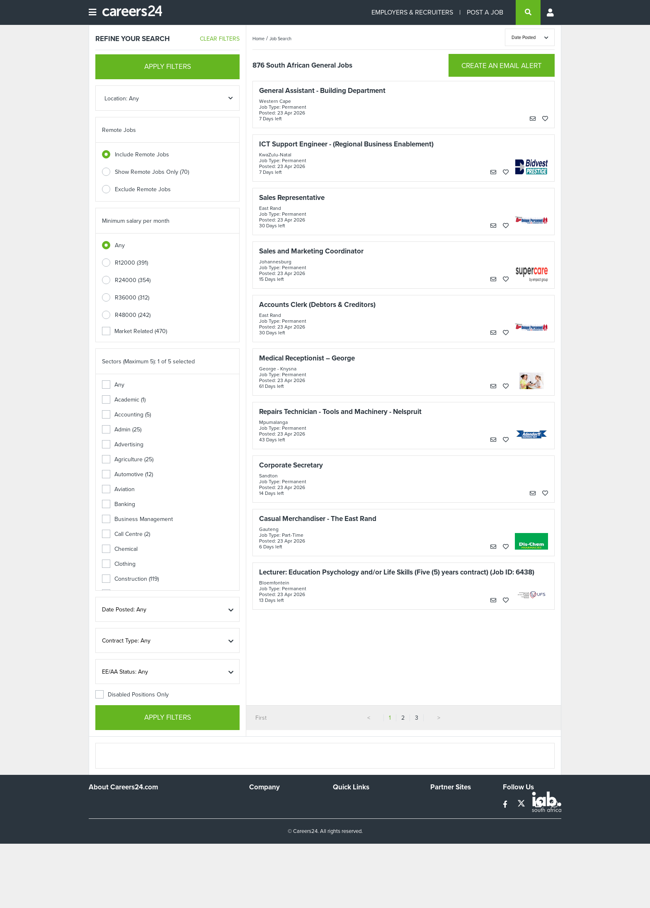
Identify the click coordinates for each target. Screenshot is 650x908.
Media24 (441, 837)
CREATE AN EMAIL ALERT (501, 66)
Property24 (444, 825)
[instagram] (554, 804)
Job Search (280, 38)
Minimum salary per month (136, 221)
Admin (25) (121, 429)
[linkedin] (539, 804)
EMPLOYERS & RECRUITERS (412, 12)
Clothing (119, 564)
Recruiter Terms (353, 848)
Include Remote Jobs (142, 154)
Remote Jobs (119, 130)
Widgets (343, 837)
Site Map (344, 814)
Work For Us (265, 803)
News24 (440, 814)
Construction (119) (130, 578)
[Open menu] (92, 12)
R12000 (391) (131, 262)
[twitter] (522, 804)
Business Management (137, 519)
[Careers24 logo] (129, 12)
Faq (337, 859)
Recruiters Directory (359, 803)
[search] (528, 12)
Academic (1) (124, 399)
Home (258, 38)
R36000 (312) (132, 297)
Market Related (134, 331)
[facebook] (506, 804)
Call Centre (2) (126, 534)
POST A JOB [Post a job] (485, 12)
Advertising (122, 444)
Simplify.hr (443, 803)
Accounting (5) (126, 414)
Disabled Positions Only (132, 694)
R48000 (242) (132, 315)
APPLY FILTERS (167, 66)
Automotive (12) (127, 474)
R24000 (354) (132, 280)
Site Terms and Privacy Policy (370, 825)
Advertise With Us (272, 814)
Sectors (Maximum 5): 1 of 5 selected (148, 361)
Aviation (118, 489)
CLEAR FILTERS (220, 38)
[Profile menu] (551, 12)
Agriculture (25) (127, 459)
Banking (118, 504)
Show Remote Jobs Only (152, 172)
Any (120, 245)
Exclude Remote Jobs (143, 189)
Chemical (120, 549)
